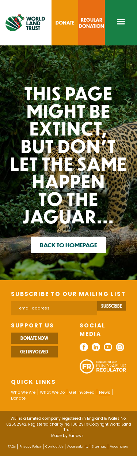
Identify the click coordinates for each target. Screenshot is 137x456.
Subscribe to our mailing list (68, 294)
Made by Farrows (67, 435)
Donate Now (34, 338)
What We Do (52, 392)
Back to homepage (68, 245)
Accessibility (77, 446)
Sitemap (99, 446)
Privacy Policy (30, 446)
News (104, 392)
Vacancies (119, 446)
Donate (18, 398)
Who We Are (23, 392)
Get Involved (34, 351)
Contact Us (54, 446)
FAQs (12, 446)
